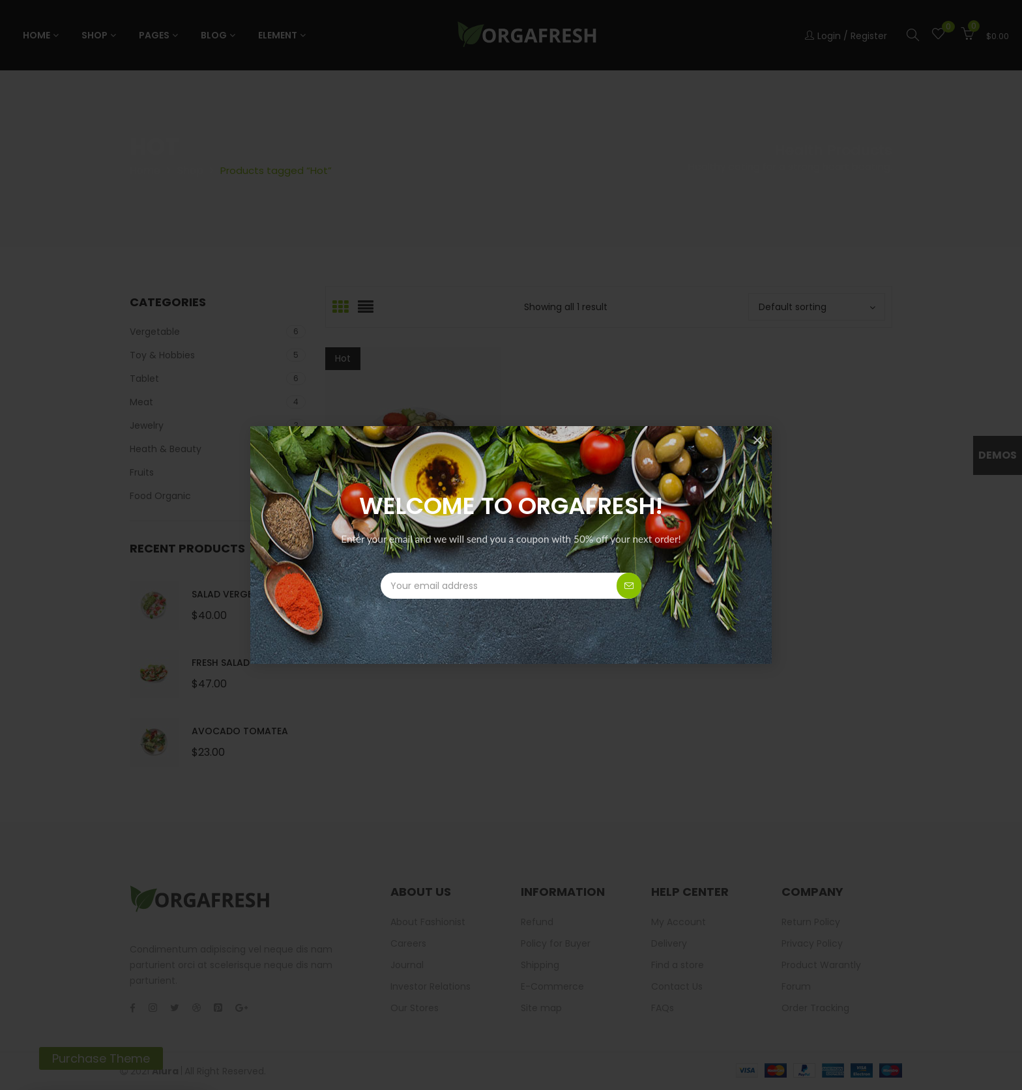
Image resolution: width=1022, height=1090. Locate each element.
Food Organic (160, 495)
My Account (678, 921)
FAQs (662, 1007)
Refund (537, 921)
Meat (141, 402)
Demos (997, 455)
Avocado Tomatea (240, 731)
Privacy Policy (812, 943)
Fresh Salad (221, 662)
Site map (541, 1007)
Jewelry (147, 425)
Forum (796, 986)
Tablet (144, 378)
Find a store (677, 964)
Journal (407, 964)
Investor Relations (430, 986)
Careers (408, 943)
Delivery (669, 943)
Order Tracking (815, 1007)
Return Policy (810, 921)
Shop (190, 170)
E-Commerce (552, 986)
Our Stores (414, 1007)
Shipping (540, 964)
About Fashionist (427, 921)
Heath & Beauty (165, 448)
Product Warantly (821, 964)
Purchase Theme (101, 1058)
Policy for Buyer (556, 943)
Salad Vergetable (235, 594)
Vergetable (155, 331)
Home (145, 170)
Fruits (142, 472)
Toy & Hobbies (162, 355)
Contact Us (677, 986)
